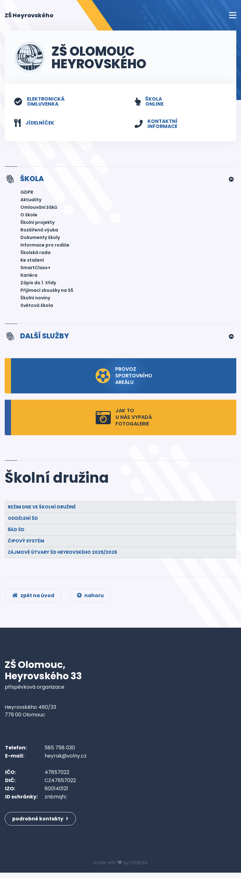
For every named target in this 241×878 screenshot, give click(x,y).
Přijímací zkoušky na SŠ (46, 291)
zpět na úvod (34, 598)
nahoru (92, 598)
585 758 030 (60, 750)
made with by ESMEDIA (120, 868)
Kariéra (28, 276)
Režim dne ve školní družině (42, 508)
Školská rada (35, 253)
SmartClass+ (35, 268)
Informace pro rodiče (44, 246)
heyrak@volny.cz (66, 759)
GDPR (26, 193)
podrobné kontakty (41, 821)
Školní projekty (37, 223)
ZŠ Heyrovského (29, 15)
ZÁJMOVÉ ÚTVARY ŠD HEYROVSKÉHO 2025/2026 (62, 553)
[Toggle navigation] (232, 15)
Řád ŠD (16, 531)
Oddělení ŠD (23, 519)
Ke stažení (32, 261)
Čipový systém (26, 542)
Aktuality (30, 200)
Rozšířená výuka (39, 231)
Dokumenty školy (40, 238)
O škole (28, 216)
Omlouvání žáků (38, 208)
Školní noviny (35, 299)
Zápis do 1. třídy (38, 284)
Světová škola (36, 306)
